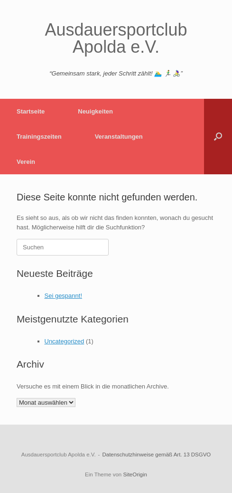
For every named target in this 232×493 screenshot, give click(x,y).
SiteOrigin (135, 474)
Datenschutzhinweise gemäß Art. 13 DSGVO (156, 454)
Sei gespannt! (64, 295)
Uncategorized (64, 341)
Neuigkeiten (95, 111)
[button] (218, 136)
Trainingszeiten (39, 136)
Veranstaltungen (119, 136)
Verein (26, 161)
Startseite (31, 111)
